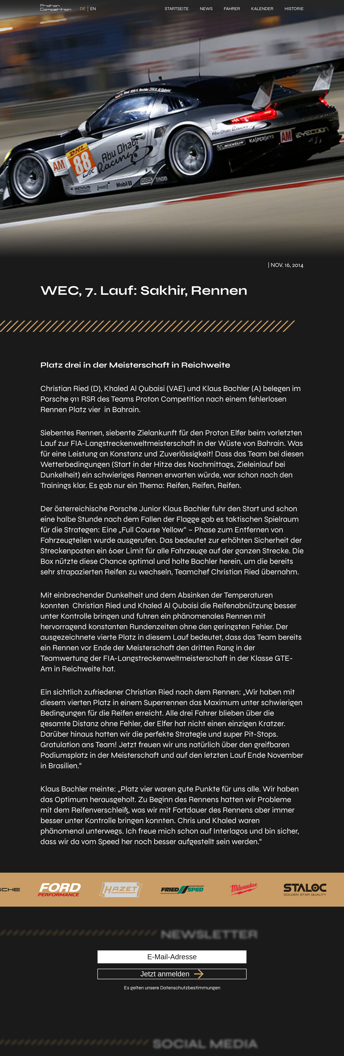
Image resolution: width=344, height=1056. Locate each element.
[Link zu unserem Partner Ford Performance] (62, 889)
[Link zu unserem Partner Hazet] (122, 889)
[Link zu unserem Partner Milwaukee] (243, 889)
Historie (294, 8)
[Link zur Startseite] (55, 9)
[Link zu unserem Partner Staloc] (303, 889)
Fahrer (232, 8)
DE (83, 8)
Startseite (177, 8)
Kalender (262, 8)
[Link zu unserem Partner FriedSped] (182, 889)
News (206, 8)
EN (93, 8)
